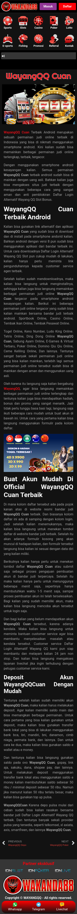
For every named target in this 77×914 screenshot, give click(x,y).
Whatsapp (15, 906)
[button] (7, 22)
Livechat (62, 906)
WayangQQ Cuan (38, 76)
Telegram (38, 906)
